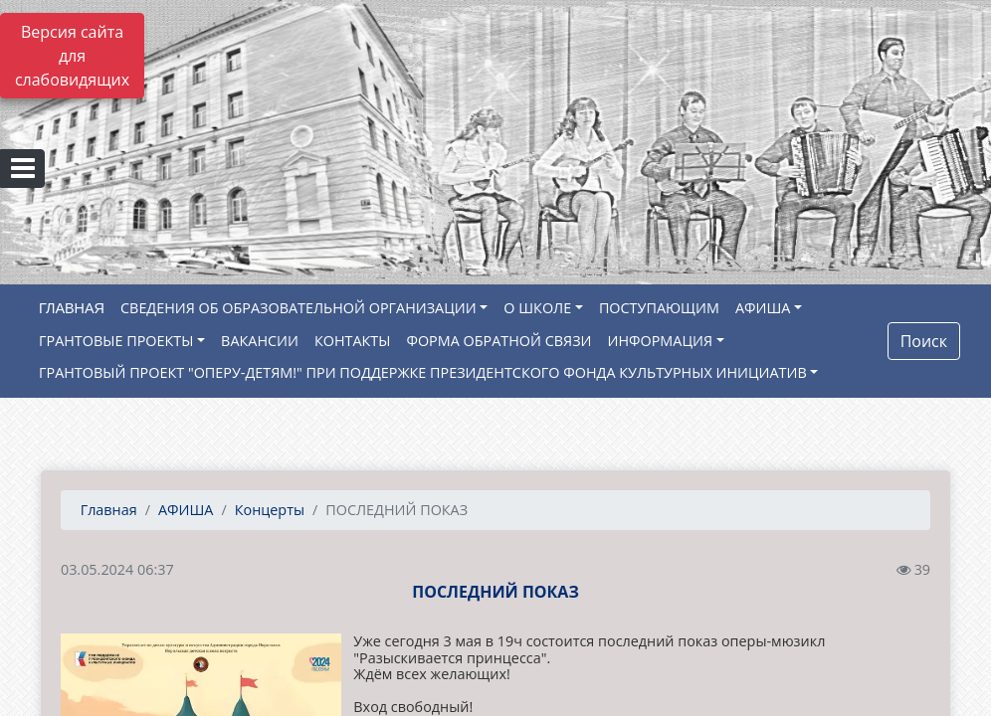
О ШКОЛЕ (537, 307)
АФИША (762, 307)
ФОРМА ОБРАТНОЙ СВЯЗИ (498, 340)
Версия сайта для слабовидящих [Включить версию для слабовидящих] (72, 55)
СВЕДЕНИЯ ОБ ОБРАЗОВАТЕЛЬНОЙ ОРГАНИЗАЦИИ (298, 307)
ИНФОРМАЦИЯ (660, 340)
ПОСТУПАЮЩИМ (659, 307)
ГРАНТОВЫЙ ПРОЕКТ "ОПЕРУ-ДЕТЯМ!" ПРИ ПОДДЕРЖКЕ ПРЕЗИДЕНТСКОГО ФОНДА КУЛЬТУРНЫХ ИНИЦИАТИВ (423, 372)
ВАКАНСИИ (259, 340)
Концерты (269, 509)
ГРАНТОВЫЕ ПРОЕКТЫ (116, 340)
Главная (107, 509)
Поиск (923, 341)
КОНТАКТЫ (352, 340)
